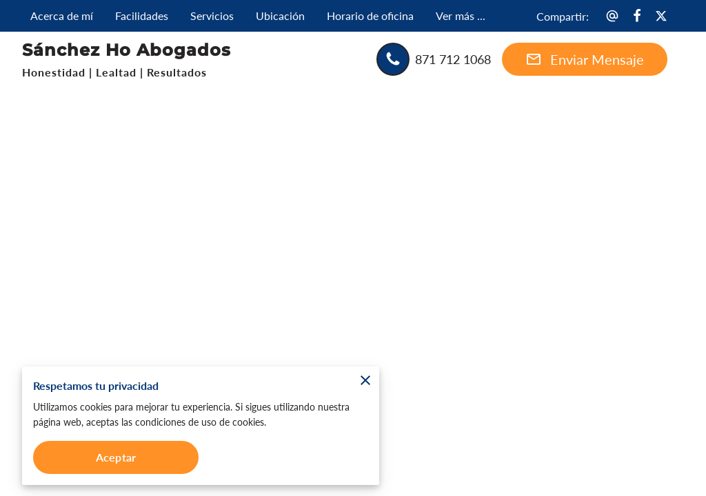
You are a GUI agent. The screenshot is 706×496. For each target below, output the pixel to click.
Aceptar (116, 457)
